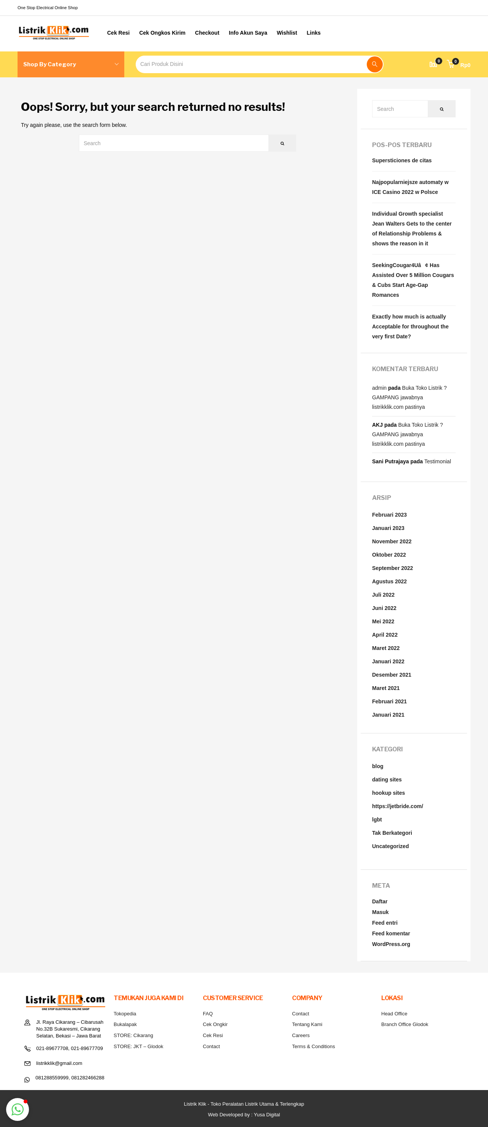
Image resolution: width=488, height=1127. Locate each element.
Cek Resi (118, 33)
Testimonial (437, 461)
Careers (301, 1035)
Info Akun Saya (248, 33)
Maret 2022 (386, 648)
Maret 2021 (386, 688)
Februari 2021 (389, 701)
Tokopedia (125, 1014)
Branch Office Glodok (404, 1024)
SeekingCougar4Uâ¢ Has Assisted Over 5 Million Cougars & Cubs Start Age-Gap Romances (413, 280)
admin (379, 388)
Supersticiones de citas (402, 160)
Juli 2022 (383, 595)
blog (378, 766)
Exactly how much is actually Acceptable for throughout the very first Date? (410, 326)
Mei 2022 (383, 621)
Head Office (394, 1014)
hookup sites (388, 793)
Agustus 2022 (389, 581)
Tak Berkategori (392, 833)
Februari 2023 (389, 515)
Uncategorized (390, 846)
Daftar (379, 901)
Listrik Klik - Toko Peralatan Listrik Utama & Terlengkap (244, 1104)
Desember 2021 (391, 675)
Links (314, 33)
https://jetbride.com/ (397, 806)
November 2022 (392, 541)
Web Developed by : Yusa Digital (244, 1114)
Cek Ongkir (215, 1024)
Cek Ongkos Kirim (162, 33)
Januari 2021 (388, 715)
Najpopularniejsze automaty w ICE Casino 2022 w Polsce (410, 187)
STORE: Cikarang (133, 1035)
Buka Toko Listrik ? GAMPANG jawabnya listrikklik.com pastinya (409, 397)
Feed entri (385, 923)
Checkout (207, 33)
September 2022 (392, 568)
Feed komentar (391, 933)
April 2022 (385, 635)
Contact (211, 1046)
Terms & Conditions (313, 1046)
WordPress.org (391, 944)
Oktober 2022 (389, 555)
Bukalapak (125, 1024)
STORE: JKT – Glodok (138, 1046)
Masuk (380, 912)
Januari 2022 (388, 661)
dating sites (387, 779)
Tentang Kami (307, 1024)
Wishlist (287, 33)
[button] (458, 65)
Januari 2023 (388, 528)
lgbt (377, 819)
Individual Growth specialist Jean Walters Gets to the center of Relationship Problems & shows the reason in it (412, 229)
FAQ (208, 1014)
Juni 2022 (384, 608)
